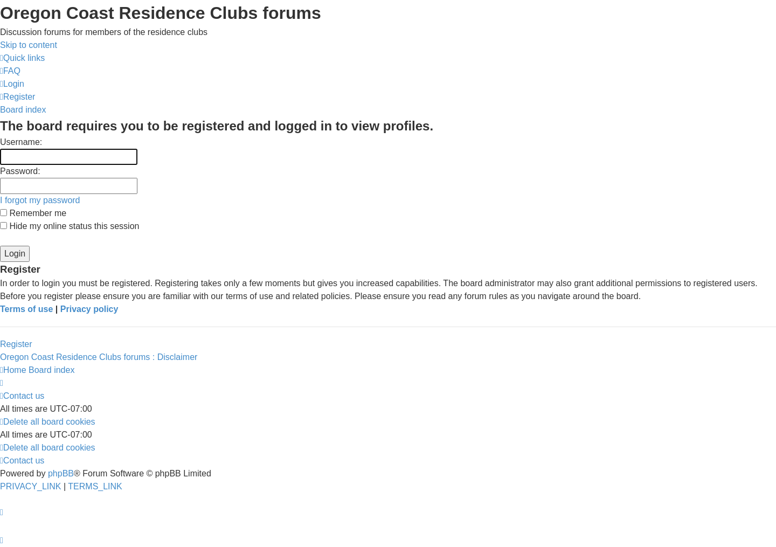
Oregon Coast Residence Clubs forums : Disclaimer (98, 357)
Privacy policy (89, 309)
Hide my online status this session (69, 226)
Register (16, 344)
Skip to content (28, 45)
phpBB (61, 473)
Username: (21, 142)
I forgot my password (40, 200)
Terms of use (26, 309)
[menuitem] (10, 70)
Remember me (33, 213)
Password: (20, 171)
